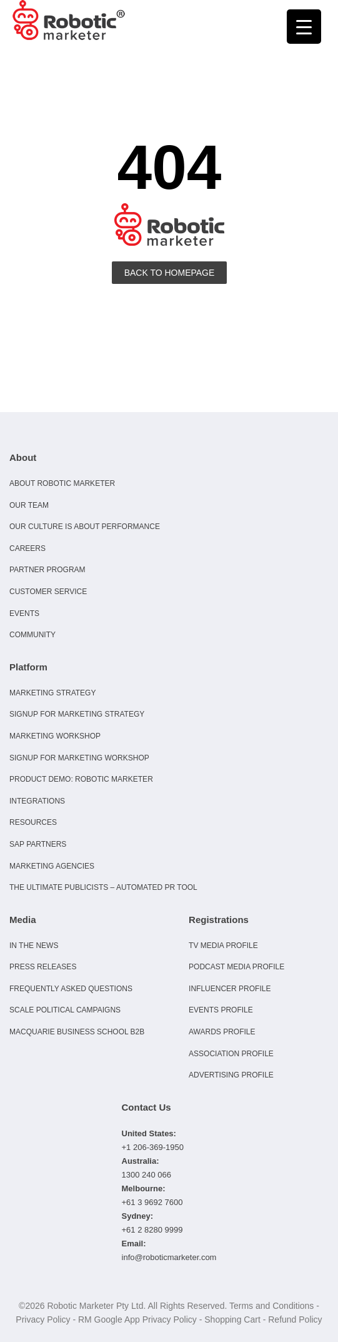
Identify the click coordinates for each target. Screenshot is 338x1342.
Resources (33, 822)
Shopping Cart (232, 1319)
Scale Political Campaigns (65, 1010)
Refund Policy (295, 1319)
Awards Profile (222, 1031)
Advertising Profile (231, 1075)
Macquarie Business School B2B (76, 1031)
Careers (27, 548)
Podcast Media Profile (236, 966)
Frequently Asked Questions (70, 988)
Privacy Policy (43, 1319)
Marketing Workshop (55, 736)
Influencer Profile (230, 988)
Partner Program (47, 569)
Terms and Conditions (271, 1306)
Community (32, 634)
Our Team (29, 505)
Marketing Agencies (51, 866)
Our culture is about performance (84, 526)
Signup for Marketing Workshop (79, 758)
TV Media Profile (223, 945)
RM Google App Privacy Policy (137, 1319)
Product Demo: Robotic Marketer (81, 779)
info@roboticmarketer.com (169, 1257)
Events (24, 613)
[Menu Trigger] (304, 26)
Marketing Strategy (52, 693)
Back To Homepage (169, 273)
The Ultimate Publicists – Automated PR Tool (103, 887)
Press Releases (42, 966)
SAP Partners (37, 844)
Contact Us (146, 1107)
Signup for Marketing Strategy (76, 714)
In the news (33, 945)
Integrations (37, 801)
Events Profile (221, 1010)
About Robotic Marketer (62, 483)
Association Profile (231, 1053)
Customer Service (48, 591)
